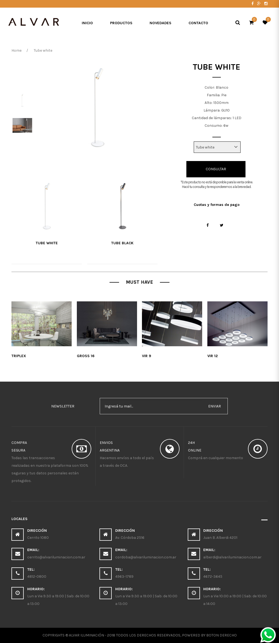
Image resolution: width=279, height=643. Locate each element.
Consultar (216, 169)
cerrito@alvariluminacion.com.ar (56, 557)
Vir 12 (212, 356)
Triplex (18, 356)
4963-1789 (124, 576)
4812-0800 (36, 576)
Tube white (47, 243)
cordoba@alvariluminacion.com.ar (145, 557)
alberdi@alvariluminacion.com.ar (232, 557)
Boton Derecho (221, 635)
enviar (214, 406)
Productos (121, 23)
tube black (122, 243)
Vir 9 (146, 356)
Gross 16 (86, 356)
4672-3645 (212, 576)
